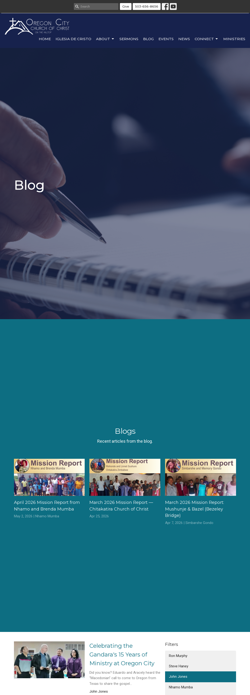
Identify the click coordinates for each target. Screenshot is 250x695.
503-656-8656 (146, 6)
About (105, 39)
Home (45, 39)
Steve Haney (178, 666)
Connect (207, 39)
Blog (148, 39)
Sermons (128, 39)
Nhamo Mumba (181, 687)
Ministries (234, 39)
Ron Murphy (178, 656)
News (184, 39)
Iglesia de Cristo (73, 39)
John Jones (178, 676)
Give (125, 6)
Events (166, 39)
